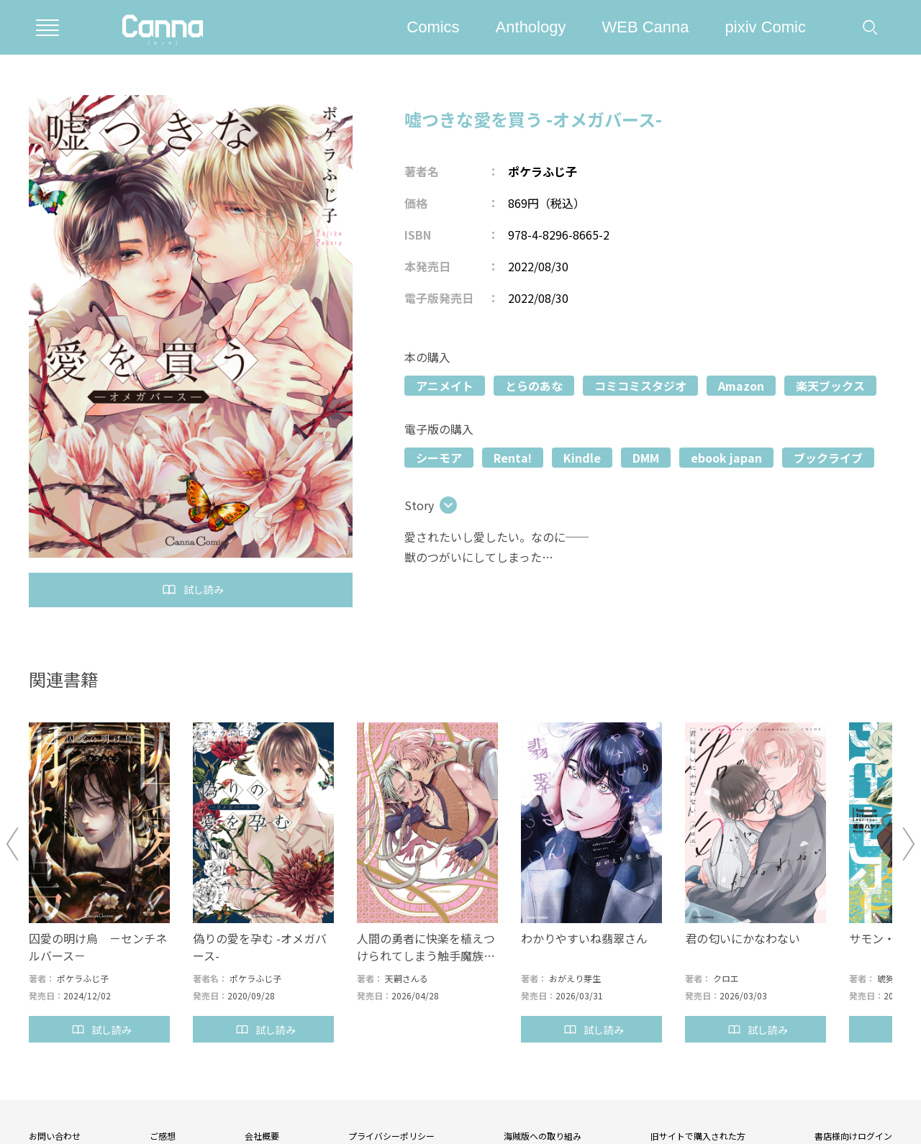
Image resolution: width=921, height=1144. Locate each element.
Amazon (741, 385)
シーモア (439, 457)
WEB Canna (645, 27)
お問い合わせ (55, 1136)
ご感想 (163, 1136)
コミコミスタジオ (640, 385)
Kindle (582, 457)
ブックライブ (828, 457)
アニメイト (444, 385)
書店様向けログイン (853, 1136)
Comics (433, 27)
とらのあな (534, 385)
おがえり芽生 (575, 978)
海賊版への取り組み (542, 1136)
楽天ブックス (830, 385)
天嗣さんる (406, 978)
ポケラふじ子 (542, 171)
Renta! (513, 457)
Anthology (531, 27)
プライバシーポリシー (391, 1136)
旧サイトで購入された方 (697, 1136)
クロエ (726, 978)
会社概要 (262, 1136)
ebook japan (726, 457)
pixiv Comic (765, 27)
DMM (645, 457)
